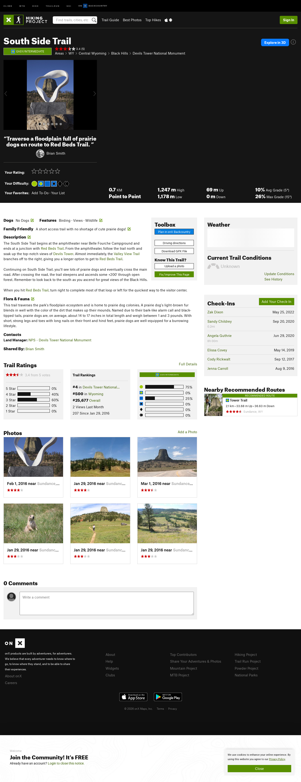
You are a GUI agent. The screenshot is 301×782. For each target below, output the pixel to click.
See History (273, 279)
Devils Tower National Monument (159, 53)
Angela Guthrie (219, 335)
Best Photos (132, 20)
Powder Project (246, 668)
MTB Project (179, 675)
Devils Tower (63, 254)
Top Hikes (153, 20)
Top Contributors (183, 654)
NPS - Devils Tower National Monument (59, 340)
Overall (94, 400)
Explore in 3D (275, 42)
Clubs (110, 675)
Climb (8, 5)
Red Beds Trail (52, 248)
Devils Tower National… (101, 387)
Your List (58, 193)
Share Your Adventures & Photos (195, 661)
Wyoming (95, 394)
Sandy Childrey (219, 321)
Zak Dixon (215, 312)
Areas (59, 53)
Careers (11, 683)
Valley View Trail (127, 254)
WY (71, 53)
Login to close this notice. (66, 763)
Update (279, 274)
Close (259, 768)
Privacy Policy (277, 759)
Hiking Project (246, 654)
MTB (22, 5)
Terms (160, 708)
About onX (13, 676)
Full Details (188, 364)
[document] (259, 762)
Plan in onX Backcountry (174, 232)
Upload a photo (174, 266)
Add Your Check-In (276, 301)
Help (109, 661)
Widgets (112, 668)
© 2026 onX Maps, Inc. (138, 708)
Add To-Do (40, 193)
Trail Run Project (248, 661)
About (110, 654)
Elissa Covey (217, 350)
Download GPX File (174, 251)
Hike (35, 5)
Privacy (172, 708)
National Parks (246, 675)
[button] (8, 95)
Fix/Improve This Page (174, 274)
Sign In (288, 20)
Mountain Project (183, 668)
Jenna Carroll (217, 368)
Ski (69, 5)
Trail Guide (110, 20)
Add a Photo (187, 432)
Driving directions (174, 243)
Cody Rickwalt (218, 359)
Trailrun (53, 5)
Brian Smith (55, 153)
